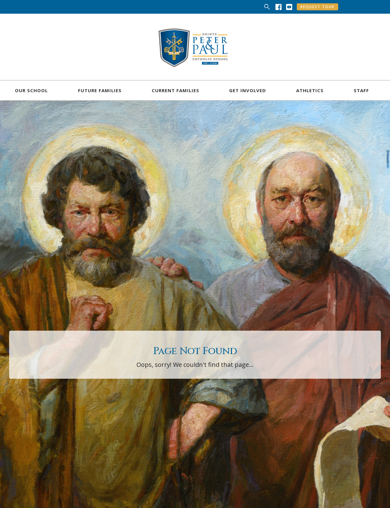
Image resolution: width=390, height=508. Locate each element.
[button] (31, 90)
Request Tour (317, 6)
